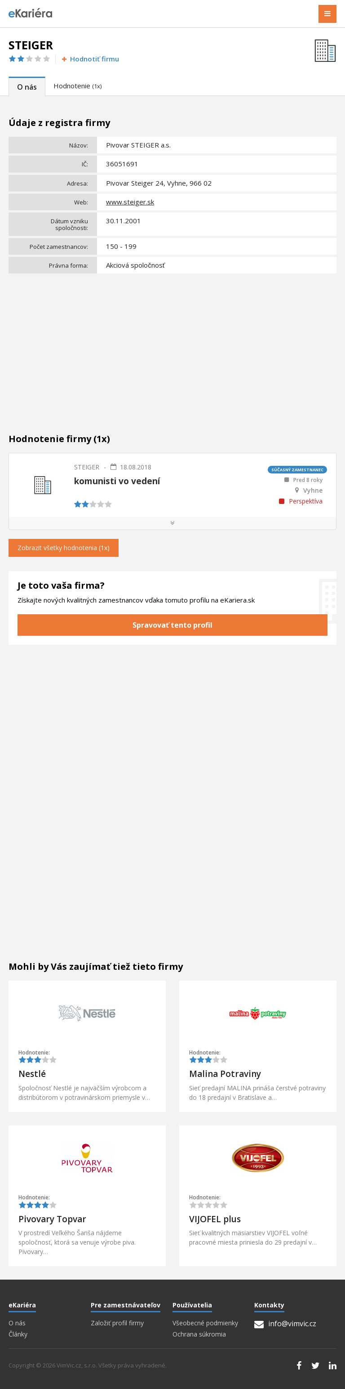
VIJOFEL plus (215, 1219)
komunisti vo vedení (117, 481)
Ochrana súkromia (199, 1334)
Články (18, 1334)
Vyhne (313, 490)
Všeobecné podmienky (205, 1323)
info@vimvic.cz (285, 1324)
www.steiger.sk (130, 201)
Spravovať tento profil (172, 625)
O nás (27, 87)
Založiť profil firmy (117, 1323)
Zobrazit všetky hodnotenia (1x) (64, 547)
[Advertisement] (172, 344)
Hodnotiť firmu (89, 59)
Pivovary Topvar (52, 1219)
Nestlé (32, 1074)
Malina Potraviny (225, 1074)
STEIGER (86, 467)
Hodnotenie (77, 85)
